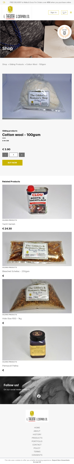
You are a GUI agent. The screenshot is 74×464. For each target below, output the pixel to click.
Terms (37, 451)
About (37, 431)
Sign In (53, 12)
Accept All (37, 462)
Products (37, 438)
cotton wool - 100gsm (36, 64)
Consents (37, 455)
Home (37, 427)
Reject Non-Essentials (61, 460)
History (37, 434)
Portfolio (37, 441)
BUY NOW (12, 163)
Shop (4, 64)
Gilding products (17, 64)
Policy (37, 448)
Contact (37, 445)
